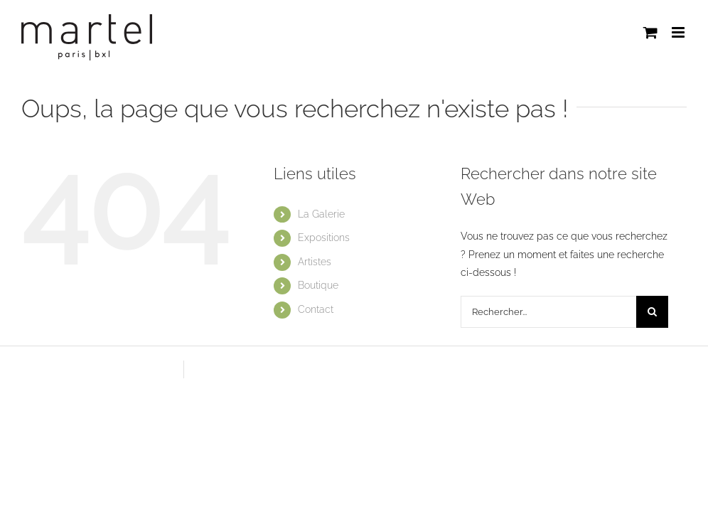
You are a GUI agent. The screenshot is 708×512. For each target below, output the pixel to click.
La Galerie (321, 214)
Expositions (324, 237)
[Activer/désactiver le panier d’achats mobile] (650, 32)
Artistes (314, 261)
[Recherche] (652, 312)
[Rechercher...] (548, 312)
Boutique (318, 285)
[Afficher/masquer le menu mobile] (679, 32)
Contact (315, 309)
